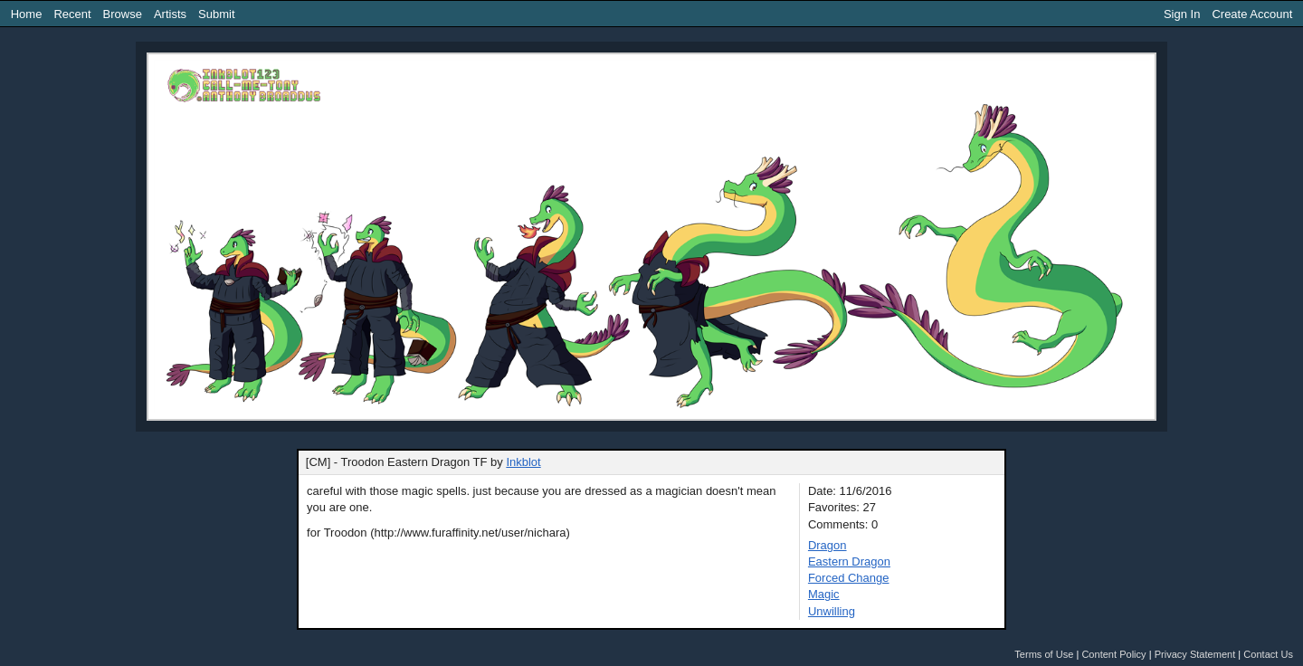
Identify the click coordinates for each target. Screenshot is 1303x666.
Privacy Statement (1195, 654)
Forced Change (848, 578)
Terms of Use (1043, 654)
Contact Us (1268, 654)
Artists (170, 14)
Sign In (1182, 14)
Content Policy (1113, 654)
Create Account (1252, 14)
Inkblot (523, 462)
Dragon (827, 545)
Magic (824, 594)
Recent (71, 14)
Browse (122, 14)
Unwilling (831, 611)
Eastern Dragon (849, 561)
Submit (216, 14)
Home (27, 14)
